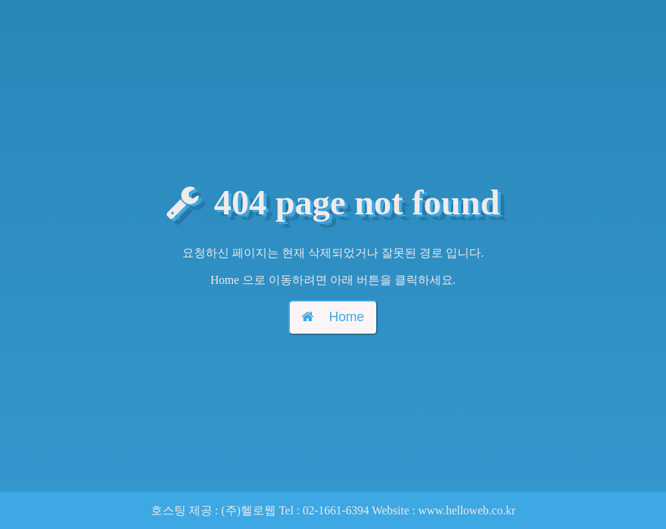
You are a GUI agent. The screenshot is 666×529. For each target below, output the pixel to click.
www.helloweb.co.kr (467, 510)
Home (333, 316)
